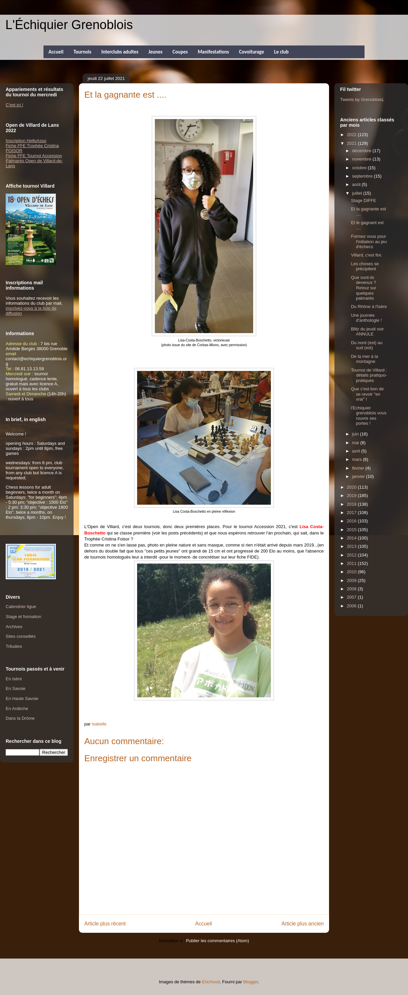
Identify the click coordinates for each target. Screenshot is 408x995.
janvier (359, 476)
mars (357, 459)
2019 (352, 495)
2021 (352, 143)
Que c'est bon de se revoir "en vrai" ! (367, 394)
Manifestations (213, 52)
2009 (352, 580)
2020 (352, 487)
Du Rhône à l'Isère (369, 306)
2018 (352, 504)
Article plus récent (105, 923)
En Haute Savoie (22, 698)
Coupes (180, 52)
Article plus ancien (302, 923)
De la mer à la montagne (364, 359)
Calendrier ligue (21, 606)
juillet (357, 193)
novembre (362, 159)
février (359, 468)
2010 (352, 571)
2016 (352, 520)
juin (356, 433)
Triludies (14, 646)
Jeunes (155, 52)
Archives (14, 626)
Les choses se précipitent (365, 266)
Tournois (82, 52)
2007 (352, 597)
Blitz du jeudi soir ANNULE (367, 331)
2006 (352, 605)
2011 (352, 563)
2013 (352, 546)
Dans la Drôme (20, 718)
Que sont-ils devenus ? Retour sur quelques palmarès (363, 288)
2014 (352, 537)
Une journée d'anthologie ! (366, 318)
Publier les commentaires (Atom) (217, 940)
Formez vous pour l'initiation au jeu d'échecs (369, 241)
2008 (352, 588)
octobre (360, 167)
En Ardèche (17, 708)
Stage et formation (23, 616)
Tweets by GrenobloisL (362, 99)
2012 (352, 555)
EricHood (211, 981)
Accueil (56, 52)
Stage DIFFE (363, 200)
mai (356, 442)
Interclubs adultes (119, 52)
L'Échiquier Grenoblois (69, 25)
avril (356, 451)
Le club (281, 52)
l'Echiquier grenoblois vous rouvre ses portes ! (368, 415)
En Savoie (15, 688)
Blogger (250, 981)
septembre (363, 176)
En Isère (14, 678)
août (357, 184)
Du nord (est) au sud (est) (366, 345)
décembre (362, 150)
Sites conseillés (21, 636)
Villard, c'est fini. (366, 255)
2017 (352, 512)
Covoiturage (251, 52)
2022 (352, 134)
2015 (352, 529)
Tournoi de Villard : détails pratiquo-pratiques (369, 375)
